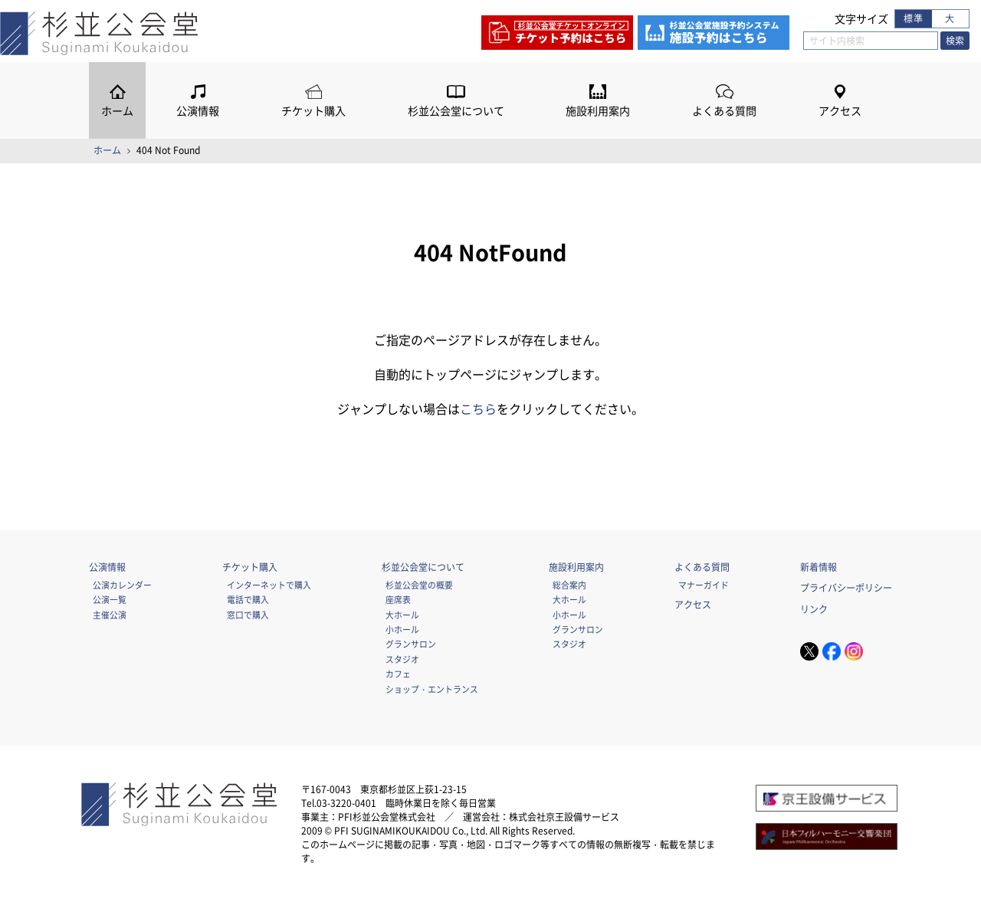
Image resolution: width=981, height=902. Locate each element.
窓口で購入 (248, 614)
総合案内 (569, 585)
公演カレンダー (122, 585)
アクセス (840, 111)
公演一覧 (109, 599)
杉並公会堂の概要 (419, 585)
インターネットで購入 (269, 585)
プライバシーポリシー (846, 588)
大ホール (402, 614)
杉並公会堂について (456, 111)
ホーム (117, 111)
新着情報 (818, 567)
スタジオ (402, 659)
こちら (478, 408)
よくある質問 (724, 111)
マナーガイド (703, 585)
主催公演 (109, 614)
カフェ (398, 673)
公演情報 (197, 111)
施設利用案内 (598, 111)
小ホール (402, 629)
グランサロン (411, 644)
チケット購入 (313, 111)
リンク (814, 609)
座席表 (398, 599)
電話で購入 (248, 599)
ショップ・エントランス (432, 689)
